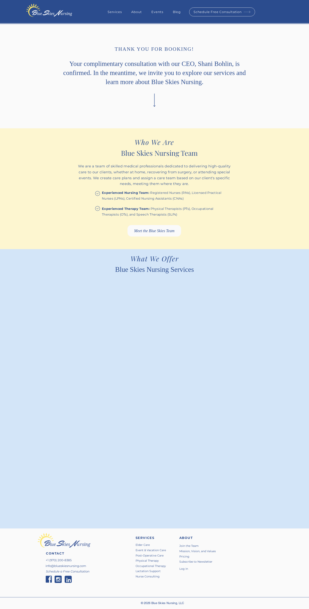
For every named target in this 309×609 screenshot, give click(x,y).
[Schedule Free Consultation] (222, 12)
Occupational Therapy (151, 566)
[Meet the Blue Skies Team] (154, 230)
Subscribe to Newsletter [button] (195, 561)
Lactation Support (148, 571)
